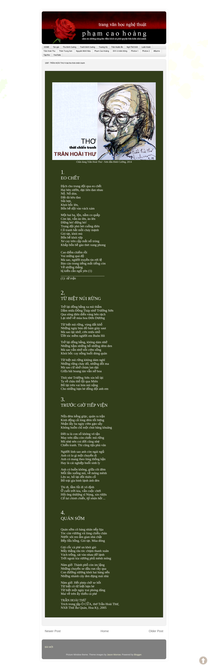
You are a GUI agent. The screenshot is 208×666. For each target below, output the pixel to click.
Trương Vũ (103, 47)
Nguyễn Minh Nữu (83, 51)
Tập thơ (47, 55)
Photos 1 (134, 51)
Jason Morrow (114, 654)
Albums (156, 51)
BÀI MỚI (49, 647)
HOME (46, 47)
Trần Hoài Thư (49, 51)
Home (105, 631)
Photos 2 (146, 51)
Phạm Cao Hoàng (101, 51)
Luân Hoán (146, 47)
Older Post (156, 631)
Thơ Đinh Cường (69, 47)
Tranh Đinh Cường (87, 47)
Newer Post (53, 631)
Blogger (137, 654)
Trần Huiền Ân (117, 47)
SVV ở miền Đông (120, 51)
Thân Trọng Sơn (65, 51)
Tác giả (56, 47)
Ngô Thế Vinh (132, 47)
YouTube (57, 55)
